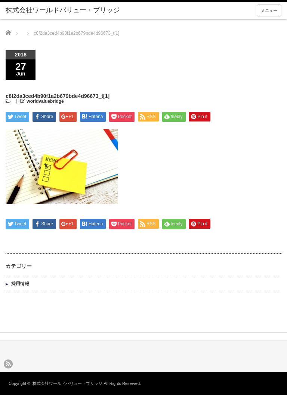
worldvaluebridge (45, 101)
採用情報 (20, 283)
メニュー (269, 10)
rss (8, 363)
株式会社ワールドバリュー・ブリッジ (67, 383)
